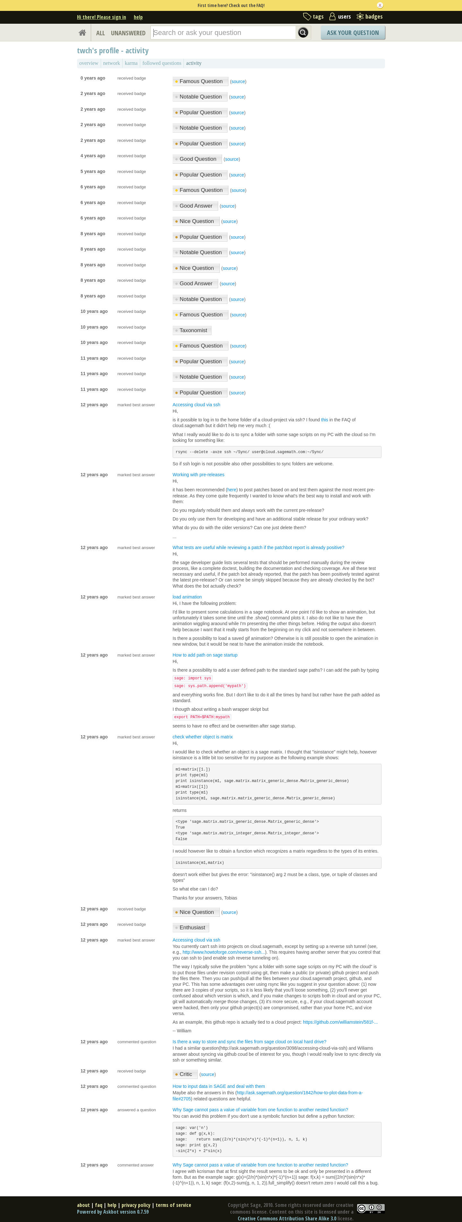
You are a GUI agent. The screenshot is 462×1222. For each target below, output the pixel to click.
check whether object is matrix (203, 736)
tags (318, 16)
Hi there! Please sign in (101, 17)
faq (98, 1205)
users (344, 16)
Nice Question (195, 221)
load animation (187, 596)
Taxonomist (191, 330)
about (83, 1205)
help (138, 17)
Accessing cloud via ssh (196, 404)
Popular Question (199, 112)
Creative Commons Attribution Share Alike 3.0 (287, 1218)
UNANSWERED (128, 33)
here (231, 489)
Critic (184, 1074)
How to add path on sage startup (205, 655)
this (324, 419)
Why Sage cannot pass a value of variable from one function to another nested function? (260, 1109)
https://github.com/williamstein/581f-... (340, 1022)
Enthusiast (190, 928)
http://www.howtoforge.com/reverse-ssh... (224, 952)
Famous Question (199, 81)
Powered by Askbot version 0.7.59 (113, 1211)
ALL (100, 33)
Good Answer (194, 206)
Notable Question (199, 97)
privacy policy (136, 1205)
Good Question (196, 159)
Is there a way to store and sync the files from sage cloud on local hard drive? (249, 1041)
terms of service (173, 1205)
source (238, 81)
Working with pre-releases (199, 474)
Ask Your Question (353, 32)
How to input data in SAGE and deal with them (219, 1086)
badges (374, 16)
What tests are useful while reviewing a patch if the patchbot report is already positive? (258, 547)
